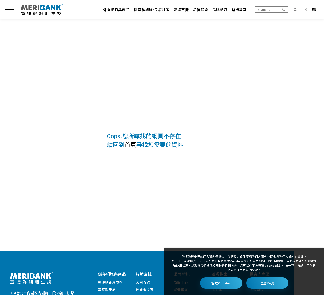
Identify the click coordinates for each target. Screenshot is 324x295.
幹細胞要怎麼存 (110, 282)
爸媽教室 (239, 10)
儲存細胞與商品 (116, 10)
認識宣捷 (181, 10)
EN (314, 9)
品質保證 (200, 10)
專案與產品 (107, 290)
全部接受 (267, 283)
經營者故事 (144, 290)
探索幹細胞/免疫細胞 (151, 10)
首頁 (130, 144)
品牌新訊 (219, 10)
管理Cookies (221, 283)
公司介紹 (143, 282)
